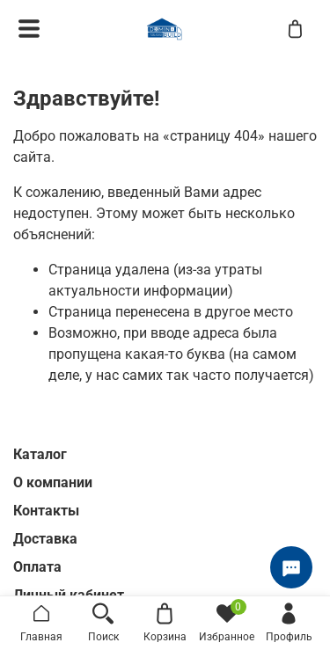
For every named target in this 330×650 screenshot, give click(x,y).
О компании (52, 482)
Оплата (37, 567)
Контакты (46, 510)
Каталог (40, 454)
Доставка (45, 538)
